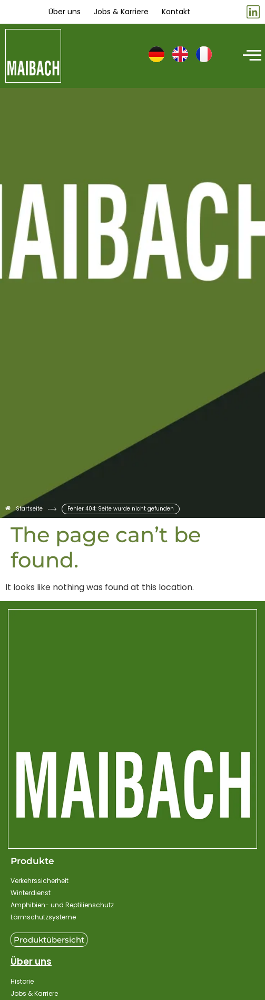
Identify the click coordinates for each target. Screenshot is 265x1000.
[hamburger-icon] (250, 56)
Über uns (31, 961)
